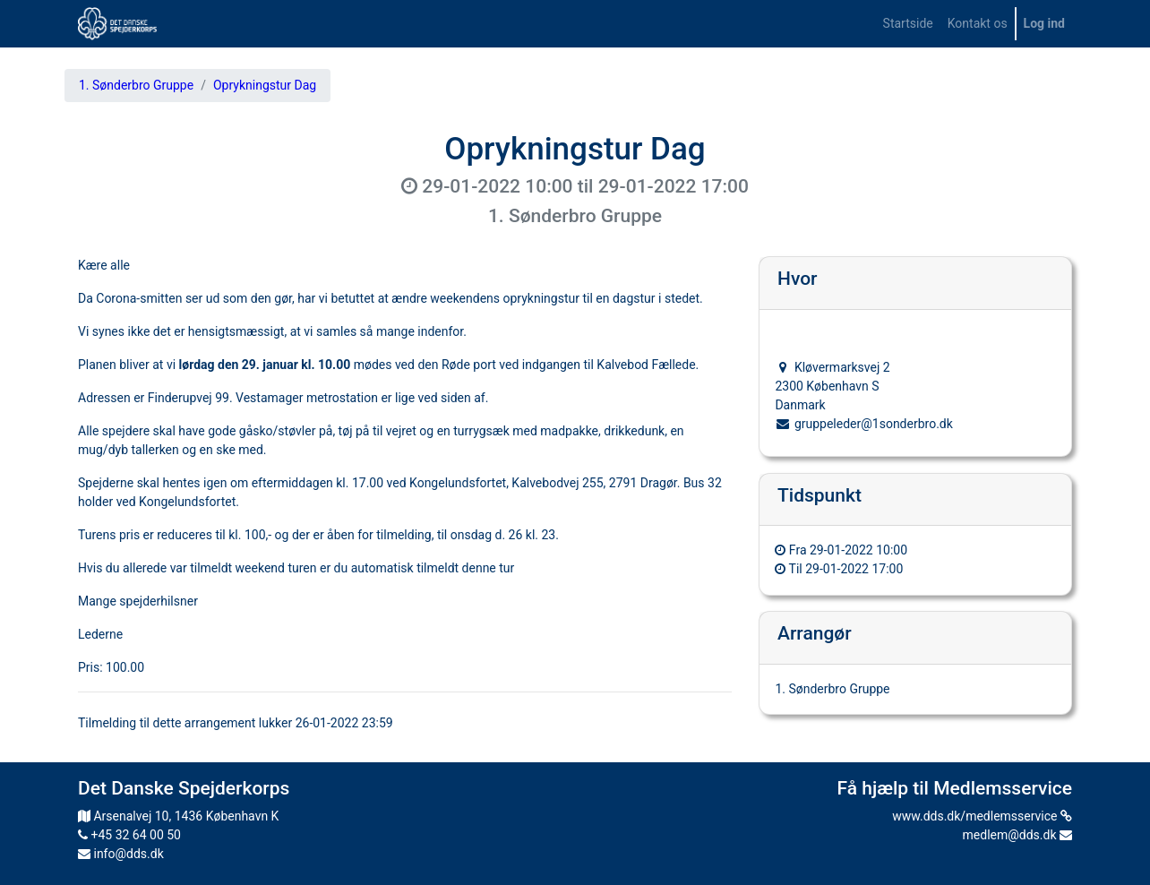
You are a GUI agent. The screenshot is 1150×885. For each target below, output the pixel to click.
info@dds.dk (121, 853)
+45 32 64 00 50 (129, 835)
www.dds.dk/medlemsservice (982, 816)
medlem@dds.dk (1017, 835)
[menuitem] (908, 23)
